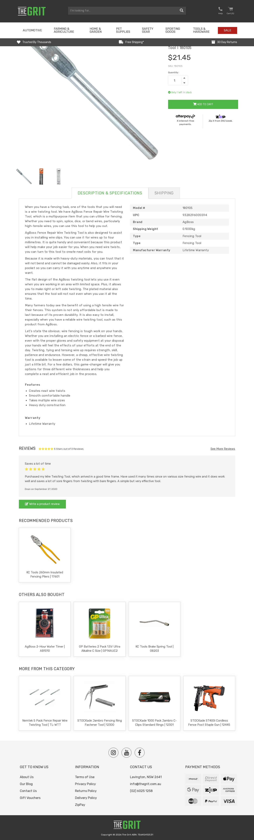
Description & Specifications (110, 193)
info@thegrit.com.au (145, 784)
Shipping (164, 193)
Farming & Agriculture (64, 30)
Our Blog (26, 784)
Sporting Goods (172, 30)
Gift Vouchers (30, 798)
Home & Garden (96, 30)
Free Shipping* (134, 42)
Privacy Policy (85, 784)
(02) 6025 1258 (141, 791)
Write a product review (42, 504)
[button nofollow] (220, 11)
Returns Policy (86, 791)
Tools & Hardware (201, 30)
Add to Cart (203, 104)
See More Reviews (223, 449)
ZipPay (80, 805)
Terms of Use (84, 777)
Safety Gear (147, 30)
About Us (27, 777)
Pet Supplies (123, 30)
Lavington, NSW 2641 (146, 777)
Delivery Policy (86, 798)
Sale (227, 30)
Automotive (32, 30)
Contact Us (28, 791)
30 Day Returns (227, 42)
